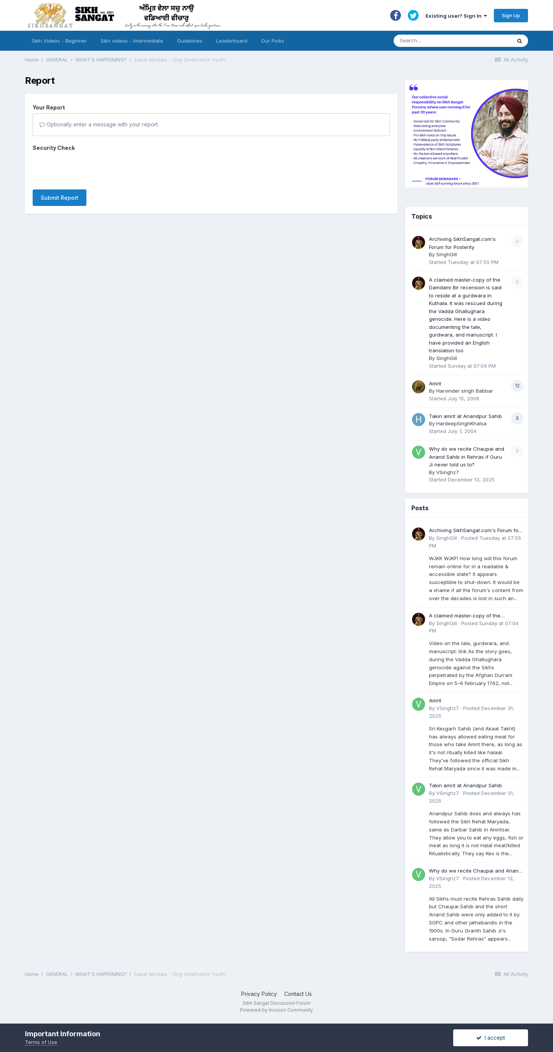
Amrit (435, 383)
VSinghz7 (447, 472)
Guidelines (189, 41)
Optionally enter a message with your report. (99, 124)
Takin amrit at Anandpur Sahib (465, 416)
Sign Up (511, 15)
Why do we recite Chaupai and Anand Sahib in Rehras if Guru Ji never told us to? (466, 457)
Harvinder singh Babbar (464, 391)
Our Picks (272, 41)
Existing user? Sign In (456, 16)
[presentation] (91, 169)
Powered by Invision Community (276, 1010)
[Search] (445, 41)
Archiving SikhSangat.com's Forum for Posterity (474, 530)
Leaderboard (231, 41)
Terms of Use (41, 1042)
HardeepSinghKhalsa (461, 423)
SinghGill (446, 254)
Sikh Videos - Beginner (59, 41)
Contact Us (298, 994)
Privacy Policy (259, 994)
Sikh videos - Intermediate (132, 41)
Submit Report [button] (59, 197)
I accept (490, 1037)
